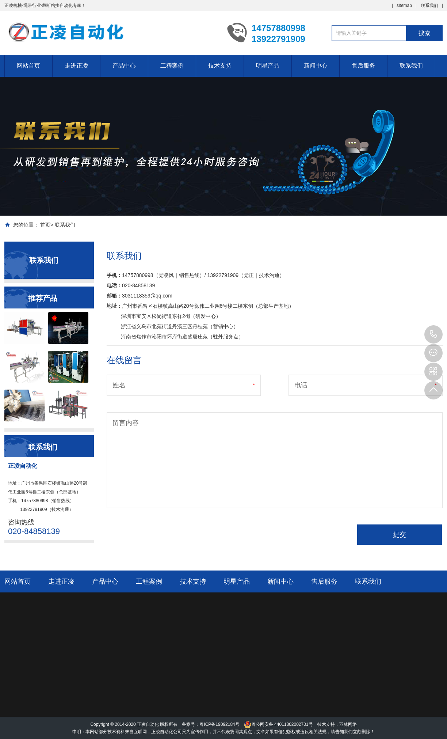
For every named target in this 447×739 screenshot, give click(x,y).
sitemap (404, 5)
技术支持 (220, 65)
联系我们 (429, 5)
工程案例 (172, 65)
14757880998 (433, 334)
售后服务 (363, 65)
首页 (45, 225)
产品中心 (124, 65)
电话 (300, 385)
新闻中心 (315, 65)
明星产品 (267, 65)
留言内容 (125, 423)
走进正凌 (76, 65)
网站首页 (28, 65)
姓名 (119, 385)
